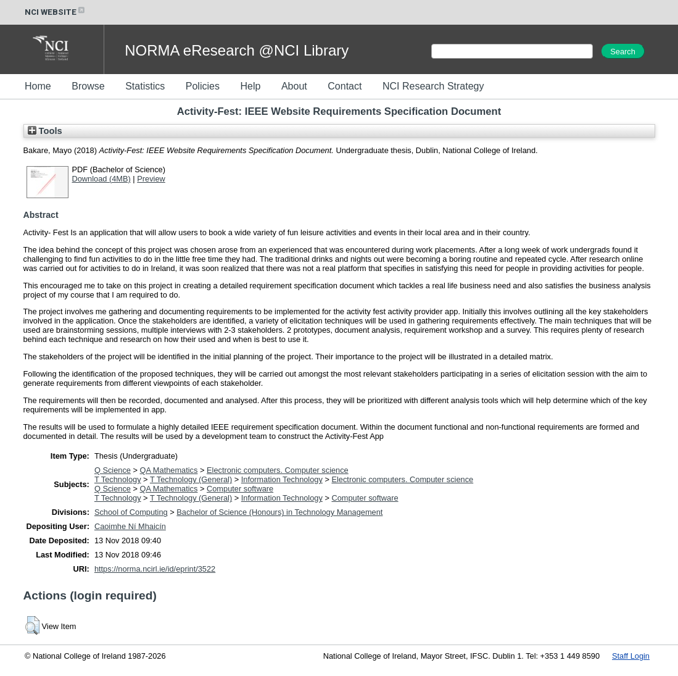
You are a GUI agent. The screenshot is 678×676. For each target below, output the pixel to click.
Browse (88, 86)
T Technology (117, 479)
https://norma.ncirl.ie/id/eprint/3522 (154, 569)
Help (250, 86)
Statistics (145, 86)
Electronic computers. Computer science (278, 470)
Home (38, 86)
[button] (32, 625)
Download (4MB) (101, 178)
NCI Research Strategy (433, 86)
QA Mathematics (169, 470)
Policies (203, 86)
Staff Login (631, 656)
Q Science (112, 470)
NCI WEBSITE (55, 12)
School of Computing (131, 512)
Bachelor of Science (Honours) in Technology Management (279, 512)
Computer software (240, 488)
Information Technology (282, 479)
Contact (345, 86)
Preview (151, 178)
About (294, 86)
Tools (45, 131)
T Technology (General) (191, 479)
